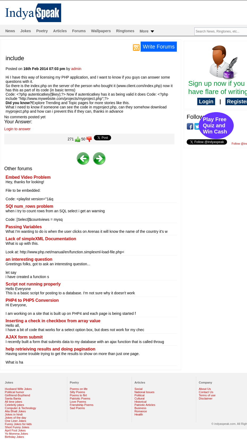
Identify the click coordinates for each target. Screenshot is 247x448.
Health (139, 414)
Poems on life (79, 388)
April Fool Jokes (15, 430)
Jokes (25, 31)
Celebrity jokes (14, 404)
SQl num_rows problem (29, 206)
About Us (205, 388)
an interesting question (29, 259)
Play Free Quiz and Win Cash (215, 125)
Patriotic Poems (80, 398)
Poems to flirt (78, 395)
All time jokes (13, 401)
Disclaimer (205, 398)
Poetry (42, 31)
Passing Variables (24, 227)
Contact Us (206, 392)
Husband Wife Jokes (18, 388)
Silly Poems (77, 392)
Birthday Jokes (14, 436)
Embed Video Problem (28, 177)
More (147, 31)
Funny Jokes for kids (18, 424)
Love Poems (78, 401)
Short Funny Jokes (17, 427)
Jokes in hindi (14, 414)
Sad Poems (77, 408)
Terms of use (207, 395)
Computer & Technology (20, 408)
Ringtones (125, 31)
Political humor (14, 392)
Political (140, 395)
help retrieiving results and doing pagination (50, 349)
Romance (141, 411)
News (10, 31)
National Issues (144, 392)
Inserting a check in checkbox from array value (53, 321)
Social (139, 388)
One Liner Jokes (15, 420)
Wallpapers (101, 31)
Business (140, 408)
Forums (79, 31)
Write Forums (159, 47)
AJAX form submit (24, 337)
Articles (60, 31)
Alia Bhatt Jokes (15, 411)
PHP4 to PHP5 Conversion (32, 300)
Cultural (140, 398)
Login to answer (17, 129)
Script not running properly (33, 284)
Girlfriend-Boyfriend (17, 395)
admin (76, 69)
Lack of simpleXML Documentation (41, 239)
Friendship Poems (82, 404)
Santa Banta (13, 398)
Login (206, 101)
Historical (140, 401)
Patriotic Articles (145, 404)
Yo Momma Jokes (16, 433)
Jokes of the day (15, 417)
